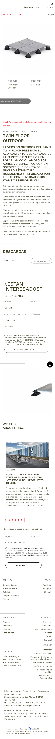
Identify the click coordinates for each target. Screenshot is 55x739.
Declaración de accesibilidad (45, 676)
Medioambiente (10, 588)
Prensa (6, 599)
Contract (48, 640)
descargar (40, 261)
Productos (17, 131)
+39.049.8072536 (16, 703)
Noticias (10, 470)
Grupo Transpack (11, 595)
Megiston (33, 729)
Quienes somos (10, 585)
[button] (52, 5)
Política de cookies (43, 666)
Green (49, 636)
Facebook (47, 585)
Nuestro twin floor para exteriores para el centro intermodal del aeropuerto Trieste (25, 478)
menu (51, 15)
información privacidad (32, 344)
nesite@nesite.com (12, 665)
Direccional (46, 625)
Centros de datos (43, 629)
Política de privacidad (42, 663)
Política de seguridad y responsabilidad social (41, 658)
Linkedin (48, 592)
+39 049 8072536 (11, 662)
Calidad (6, 592)
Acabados (7, 625)
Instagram (47, 588)
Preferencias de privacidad (44, 671)
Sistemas (35, 85)
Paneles (6, 622)
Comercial (47, 622)
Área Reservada (31, 7)
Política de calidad (43, 653)
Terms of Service (19, 733)
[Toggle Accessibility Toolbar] (50, 364)
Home (6, 131)
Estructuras (8, 633)
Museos (48, 633)
